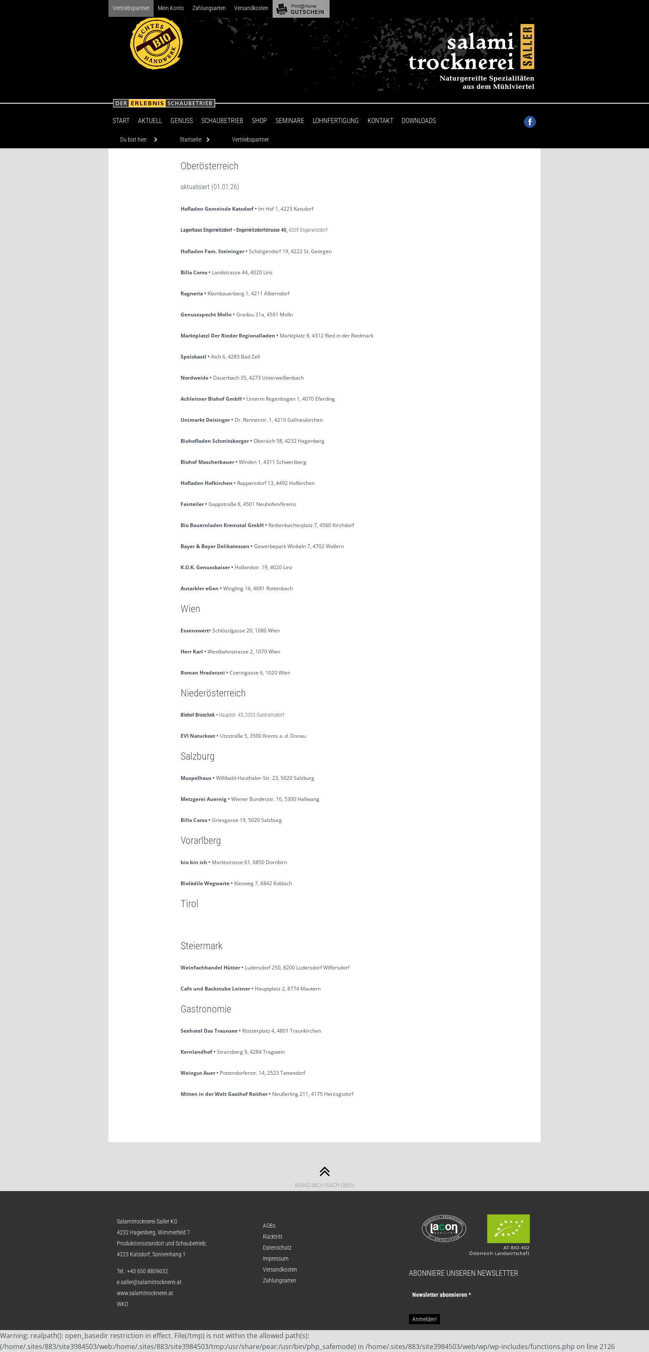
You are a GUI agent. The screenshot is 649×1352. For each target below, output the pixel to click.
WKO (122, 1304)
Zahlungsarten (209, 8)
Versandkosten (251, 8)
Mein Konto (171, 8)
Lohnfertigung (336, 121)
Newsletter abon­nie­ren (441, 1294)
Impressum (276, 1258)
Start (121, 121)
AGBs (269, 1225)
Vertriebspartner (131, 8)
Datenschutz (277, 1247)
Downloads (419, 121)
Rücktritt (272, 1236)
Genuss (181, 121)
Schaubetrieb (222, 121)
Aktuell (150, 121)
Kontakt (380, 121)
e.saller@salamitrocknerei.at (149, 1282)
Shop (259, 121)
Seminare (290, 121)
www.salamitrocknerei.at (145, 1293)
